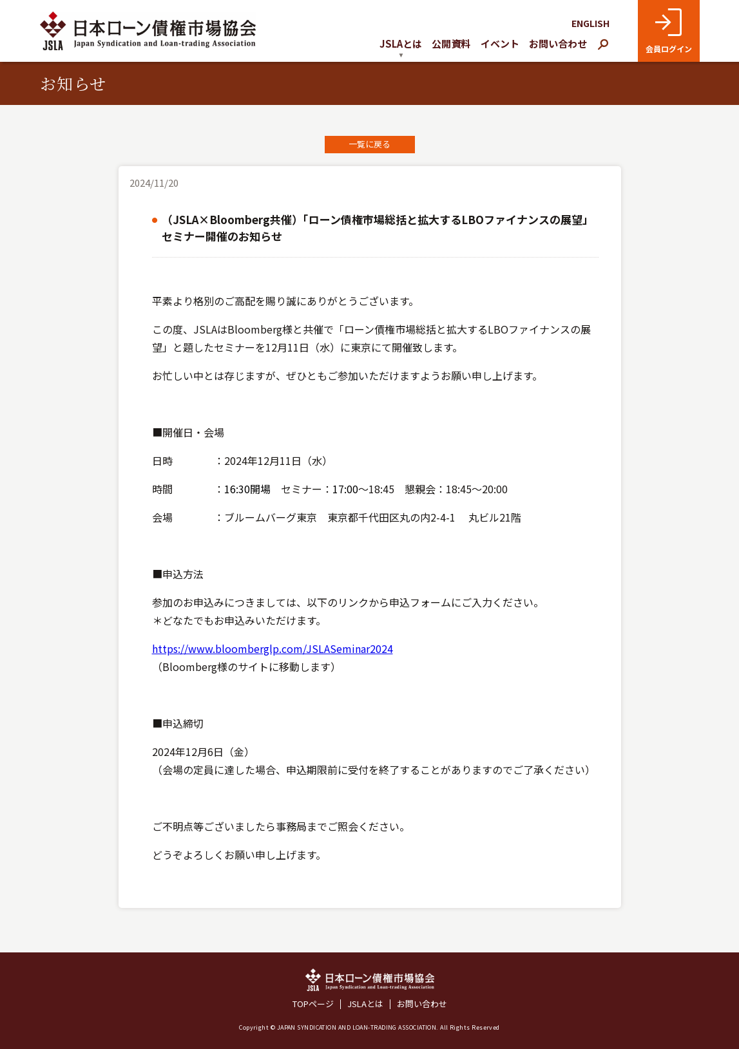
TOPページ (313, 1004)
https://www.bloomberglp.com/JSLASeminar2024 (272, 648)
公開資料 (451, 43)
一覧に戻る (369, 144)
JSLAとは (365, 1004)
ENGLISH (590, 23)
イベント (500, 43)
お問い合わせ (558, 43)
